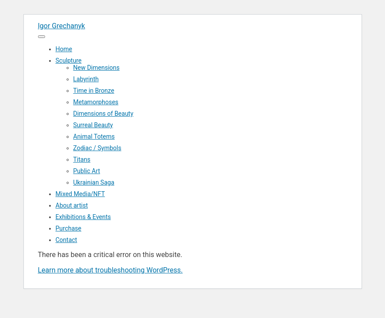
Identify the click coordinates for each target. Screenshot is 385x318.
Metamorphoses (95, 102)
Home (64, 49)
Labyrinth (86, 79)
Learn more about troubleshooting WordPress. (110, 270)
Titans (82, 159)
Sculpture (69, 60)
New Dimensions (96, 67)
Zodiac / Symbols (97, 147)
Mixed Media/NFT (80, 193)
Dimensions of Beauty (103, 113)
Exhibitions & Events (83, 216)
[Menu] (41, 36)
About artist (72, 205)
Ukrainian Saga (93, 182)
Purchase (68, 228)
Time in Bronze (93, 90)
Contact (66, 239)
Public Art (86, 170)
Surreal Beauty (93, 125)
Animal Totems (94, 136)
